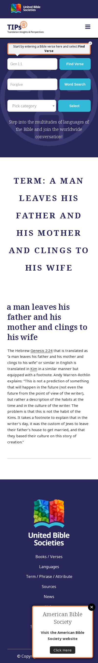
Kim (33, 368)
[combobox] (31, 106)
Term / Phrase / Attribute (49, 576)
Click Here (63, 650)
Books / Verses (49, 556)
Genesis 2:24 (42, 350)
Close (91, 607)
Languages (49, 566)
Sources (49, 586)
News (49, 596)
